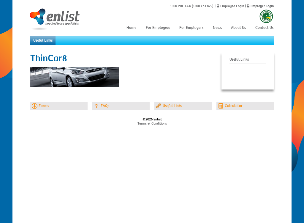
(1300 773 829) (202, 6)
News (217, 27)
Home (131, 27)
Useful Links (43, 40)
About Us (238, 27)
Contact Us (264, 27)
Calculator (234, 105)
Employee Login (232, 6)
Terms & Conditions (152, 123)
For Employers (191, 27)
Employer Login (262, 6)
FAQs (105, 105)
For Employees (158, 27)
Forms (44, 105)
